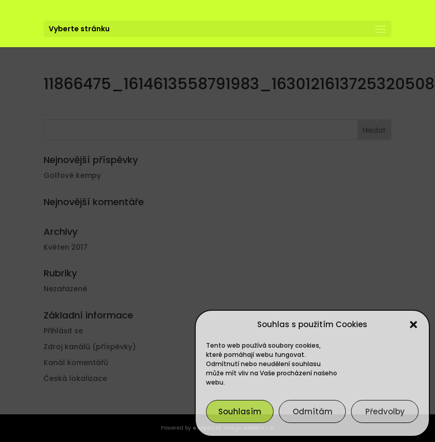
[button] (413, 324)
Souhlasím (239, 411)
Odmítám (313, 411)
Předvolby (385, 411)
